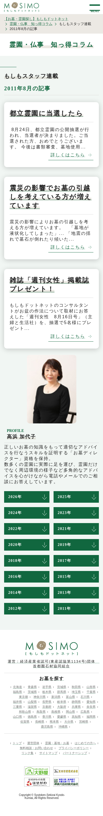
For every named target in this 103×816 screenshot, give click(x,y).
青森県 (32, 687)
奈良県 (91, 706)
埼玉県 (76, 691)
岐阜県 (61, 701)
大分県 (68, 721)
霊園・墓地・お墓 (57, 743)
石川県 (85, 696)
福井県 (17, 701)
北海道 (17, 687)
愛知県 (91, 701)
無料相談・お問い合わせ (36, 748)
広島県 (85, 711)
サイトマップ (48, 753)
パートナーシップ (75, 753)
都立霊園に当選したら (46, 113)
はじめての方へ (85, 743)
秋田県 (76, 687)
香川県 (46, 716)
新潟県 (55, 696)
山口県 (17, 716)
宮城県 (61, 687)
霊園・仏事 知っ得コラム (31, 24)
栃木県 (46, 691)
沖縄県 (63, 726)
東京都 (23, 696)
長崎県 (39, 721)
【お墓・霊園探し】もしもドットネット (36, 19)
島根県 (55, 711)
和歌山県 (25, 711)
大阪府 (61, 706)
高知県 (76, 716)
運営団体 (33, 743)
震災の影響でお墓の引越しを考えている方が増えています (50, 196)
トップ (17, 743)
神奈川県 (40, 696)
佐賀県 (24, 721)
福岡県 (91, 716)
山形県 (91, 687)
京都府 (46, 706)
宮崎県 (83, 721)
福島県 (17, 691)
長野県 (46, 701)
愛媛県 (61, 716)
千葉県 (91, 691)
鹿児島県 (47, 726)
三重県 (17, 706)
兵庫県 (76, 706)
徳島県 (32, 716)
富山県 (70, 696)
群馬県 (61, 691)
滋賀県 (32, 706)
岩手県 (46, 687)
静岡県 (76, 701)
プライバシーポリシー (74, 748)
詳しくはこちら (68, 155)
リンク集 (27, 753)
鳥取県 (41, 711)
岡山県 (70, 711)
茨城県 (32, 691)
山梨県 (32, 701)
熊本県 (54, 721)
